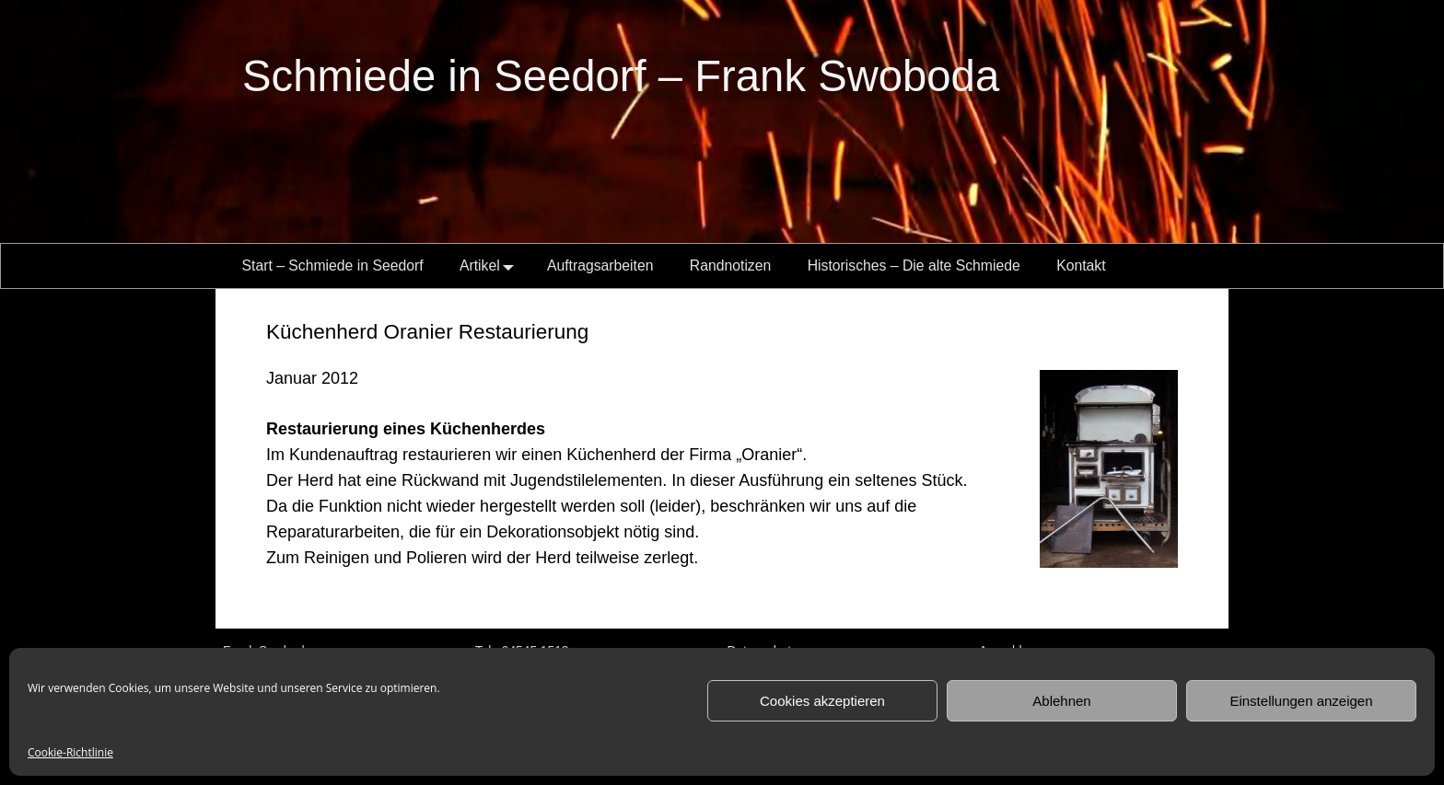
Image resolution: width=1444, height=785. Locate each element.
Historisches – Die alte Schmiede (914, 265)
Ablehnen (1061, 701)
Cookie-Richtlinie (70, 752)
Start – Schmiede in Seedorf (333, 265)
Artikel (490, 265)
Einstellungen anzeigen (1300, 701)
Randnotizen (730, 265)
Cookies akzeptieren (822, 701)
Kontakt (1080, 265)
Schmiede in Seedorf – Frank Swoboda (620, 76)
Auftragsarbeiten (600, 265)
